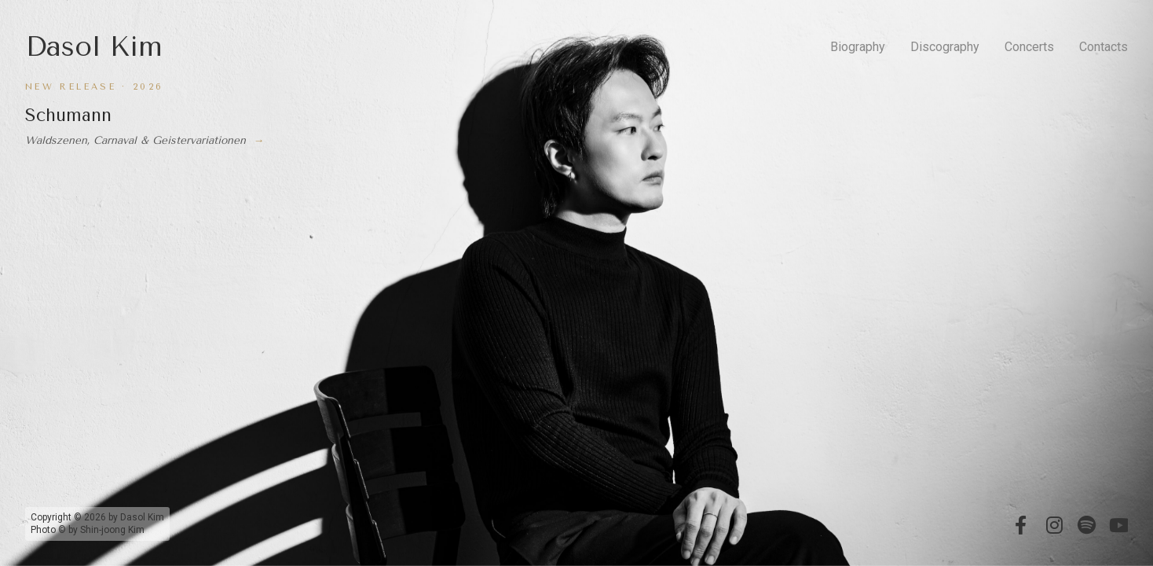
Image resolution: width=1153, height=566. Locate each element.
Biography (857, 46)
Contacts (1103, 46)
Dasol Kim (94, 47)
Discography (944, 46)
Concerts (1029, 46)
